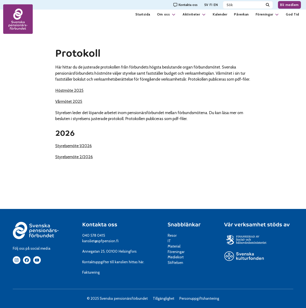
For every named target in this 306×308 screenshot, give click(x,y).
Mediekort (181, 257)
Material (174, 246)
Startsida (142, 14)
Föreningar (264, 14)
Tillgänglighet (163, 298)
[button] (173, 14)
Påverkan (241, 14)
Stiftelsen (177, 262)
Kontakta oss (99, 224)
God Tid (292, 14)
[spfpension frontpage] (18, 19)
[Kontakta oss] (185, 5)
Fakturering (91, 272)
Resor (172, 235)
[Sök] (267, 5)
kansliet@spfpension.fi (100, 241)
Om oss (163, 14)
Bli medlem (289, 5)
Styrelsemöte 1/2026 (79, 145)
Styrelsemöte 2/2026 (80, 156)
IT (169, 241)
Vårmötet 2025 (74, 101)
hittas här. (136, 262)
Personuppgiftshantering (199, 298)
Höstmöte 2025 (75, 90)
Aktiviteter (191, 14)
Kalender (220, 14)
